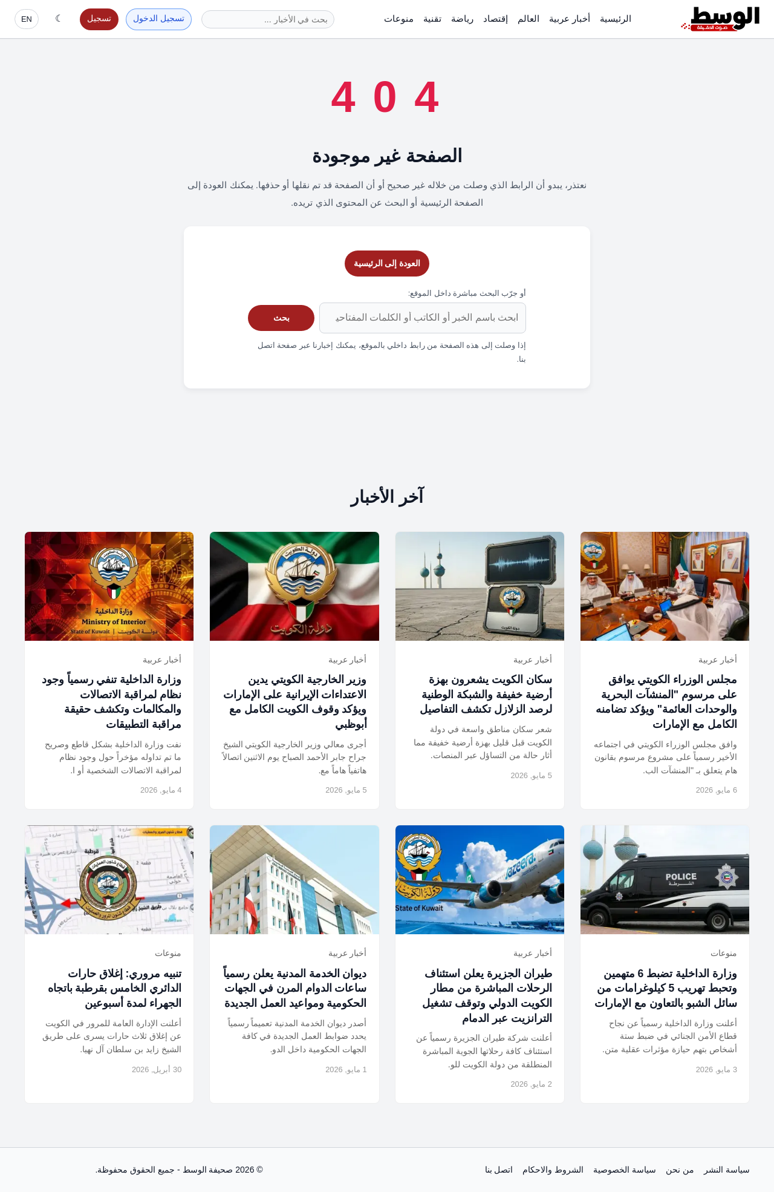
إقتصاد (495, 18)
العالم (528, 18)
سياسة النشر (727, 1169)
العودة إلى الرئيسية (387, 263)
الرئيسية (615, 18)
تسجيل (99, 18)
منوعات (399, 18)
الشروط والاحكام (553, 1169)
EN (26, 19)
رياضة (462, 18)
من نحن (680, 1169)
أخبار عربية (569, 18)
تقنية (432, 18)
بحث (281, 318)
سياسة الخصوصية (624, 1169)
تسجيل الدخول (158, 18)
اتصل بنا (499, 1169)
